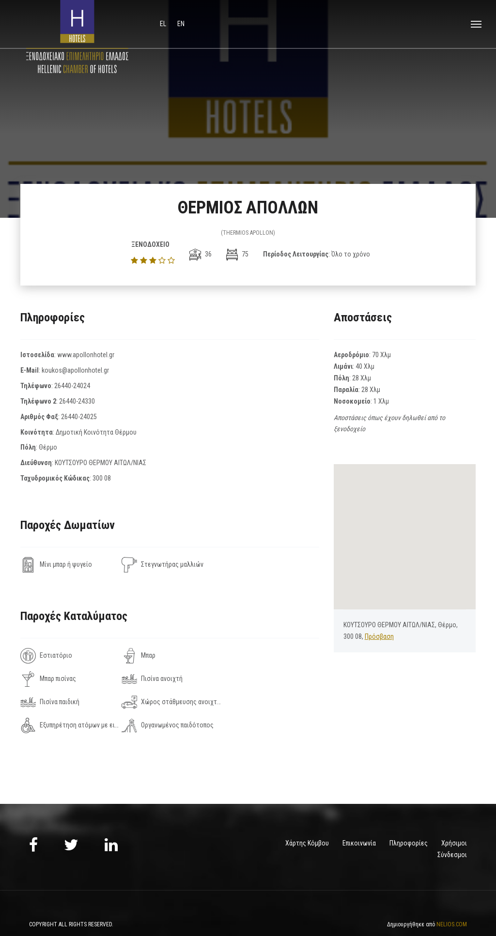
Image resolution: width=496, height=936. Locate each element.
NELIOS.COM (451, 901)
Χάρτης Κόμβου (307, 820)
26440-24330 (77, 401)
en (181, 24)
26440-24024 (72, 386)
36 (200, 254)
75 (237, 254)
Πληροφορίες (408, 820)
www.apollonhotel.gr (85, 355)
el (164, 24)
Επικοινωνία (359, 820)
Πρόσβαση (379, 636)
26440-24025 (79, 417)
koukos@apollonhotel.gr (75, 370)
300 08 (102, 478)
